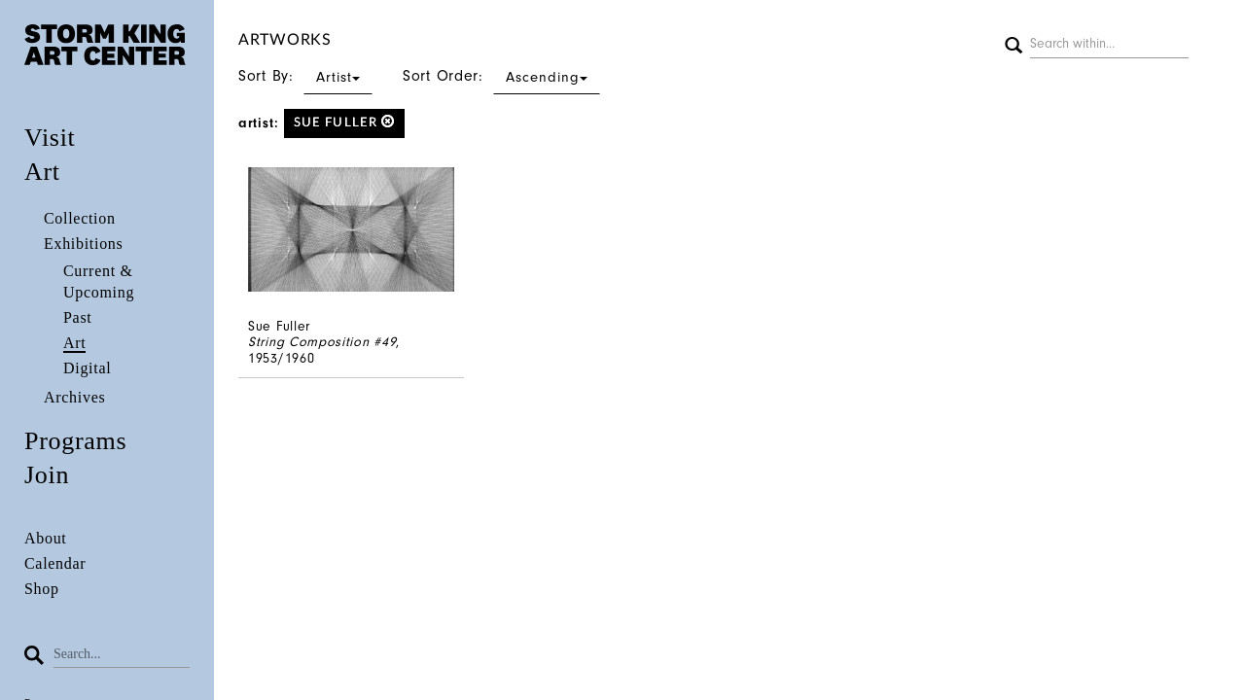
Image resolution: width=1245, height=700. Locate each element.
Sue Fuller (344, 122)
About (45, 538)
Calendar (55, 563)
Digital (87, 368)
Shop (41, 588)
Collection (80, 218)
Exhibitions (83, 243)
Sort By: (305, 76)
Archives (74, 397)
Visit (50, 137)
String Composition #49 (322, 341)
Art (42, 172)
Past (77, 317)
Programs (75, 441)
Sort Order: (501, 76)
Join (46, 475)
